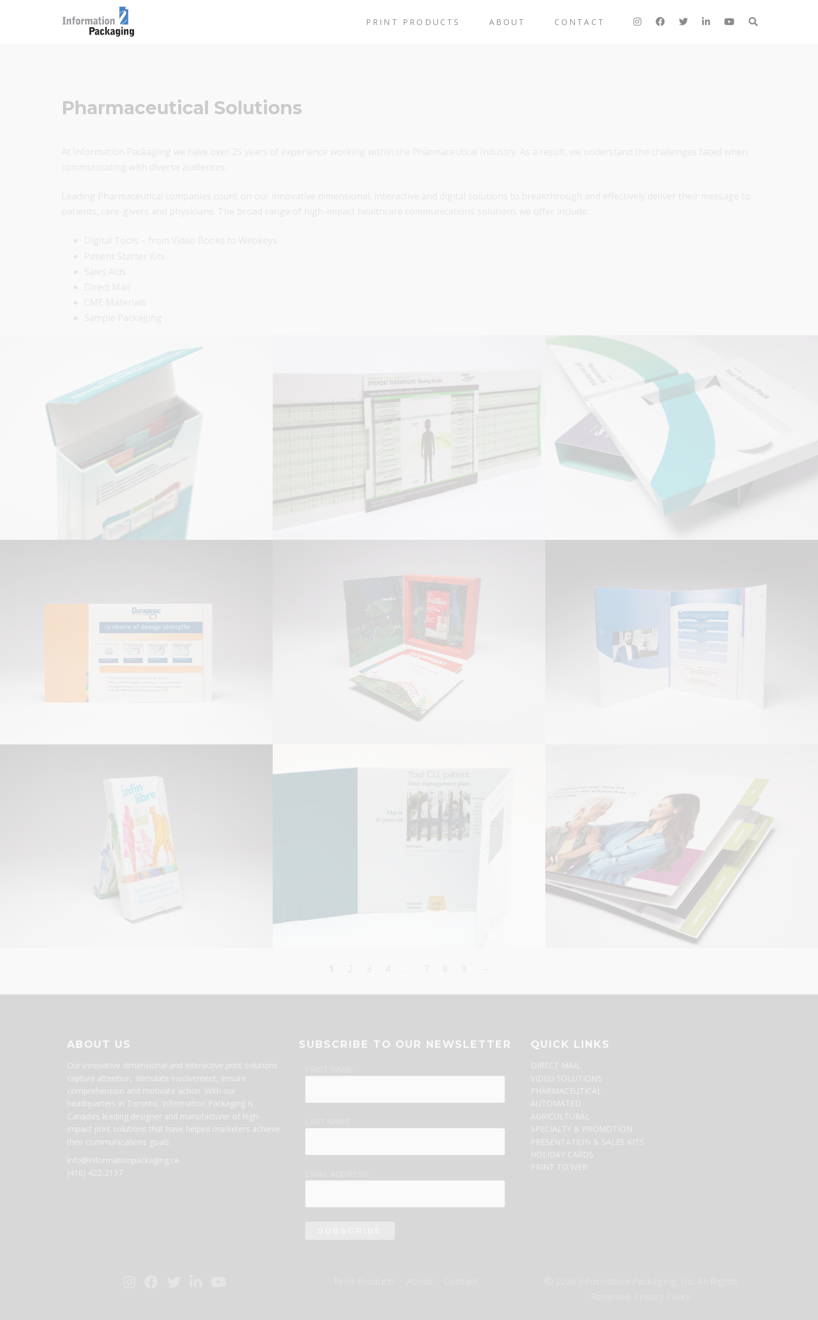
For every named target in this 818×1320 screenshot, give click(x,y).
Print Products (413, 21)
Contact (579, 21)
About (507, 21)
